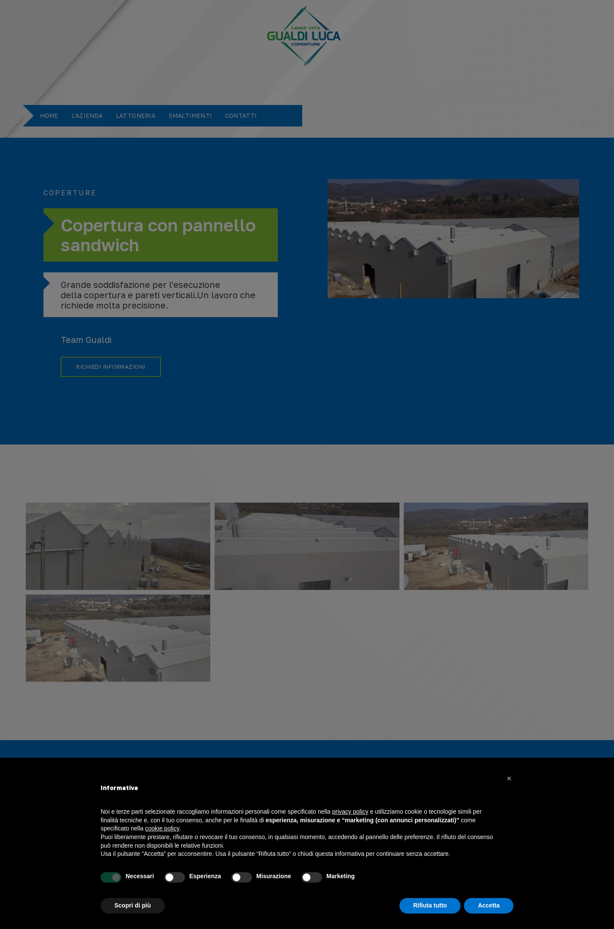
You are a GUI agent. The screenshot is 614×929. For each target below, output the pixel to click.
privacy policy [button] (350, 811)
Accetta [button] (489, 905)
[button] (509, 778)
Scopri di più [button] (132, 905)
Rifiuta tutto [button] (430, 905)
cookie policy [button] (162, 828)
